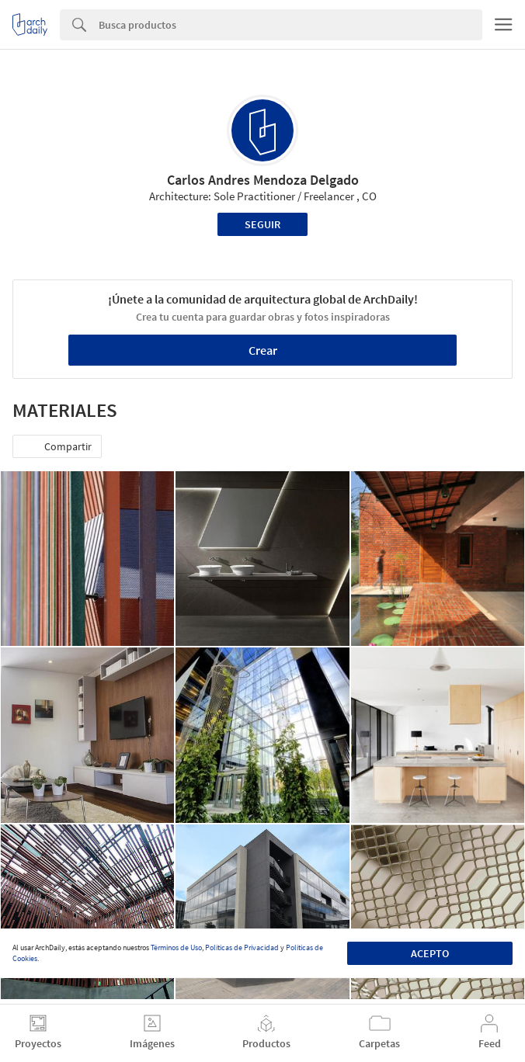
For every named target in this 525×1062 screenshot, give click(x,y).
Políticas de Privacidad (242, 947)
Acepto (430, 953)
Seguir (262, 224)
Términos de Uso (176, 947)
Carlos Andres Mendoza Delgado (263, 180)
